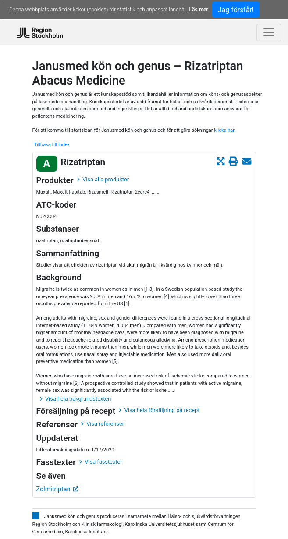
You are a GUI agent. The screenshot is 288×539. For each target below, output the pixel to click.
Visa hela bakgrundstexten (75, 398)
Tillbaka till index (52, 145)
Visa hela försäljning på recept (159, 410)
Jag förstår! (236, 10)
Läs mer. (199, 10)
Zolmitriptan (57, 489)
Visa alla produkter (103, 179)
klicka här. (224, 130)
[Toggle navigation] (268, 32)
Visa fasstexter (100, 461)
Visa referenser (102, 423)
